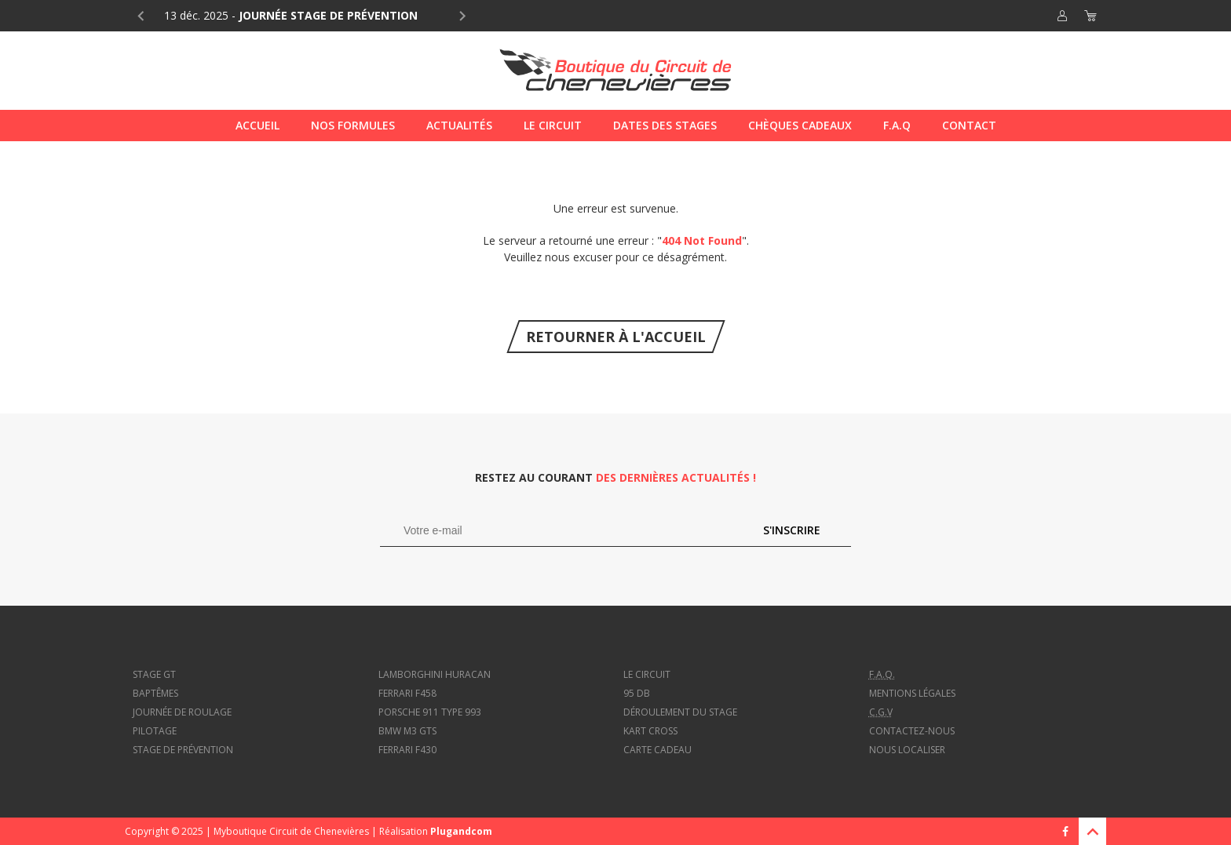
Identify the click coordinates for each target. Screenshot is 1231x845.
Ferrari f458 (407, 693)
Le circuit (646, 674)
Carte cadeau (657, 749)
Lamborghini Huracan (434, 674)
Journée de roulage (182, 712)
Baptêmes (155, 693)
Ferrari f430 (407, 749)
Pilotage (155, 731)
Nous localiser (907, 749)
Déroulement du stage (680, 712)
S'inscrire (791, 530)
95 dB (636, 693)
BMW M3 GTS (407, 731)
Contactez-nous (912, 731)
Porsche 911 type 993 (429, 712)
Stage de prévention (183, 749)
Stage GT (154, 674)
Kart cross (650, 731)
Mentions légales (912, 693)
